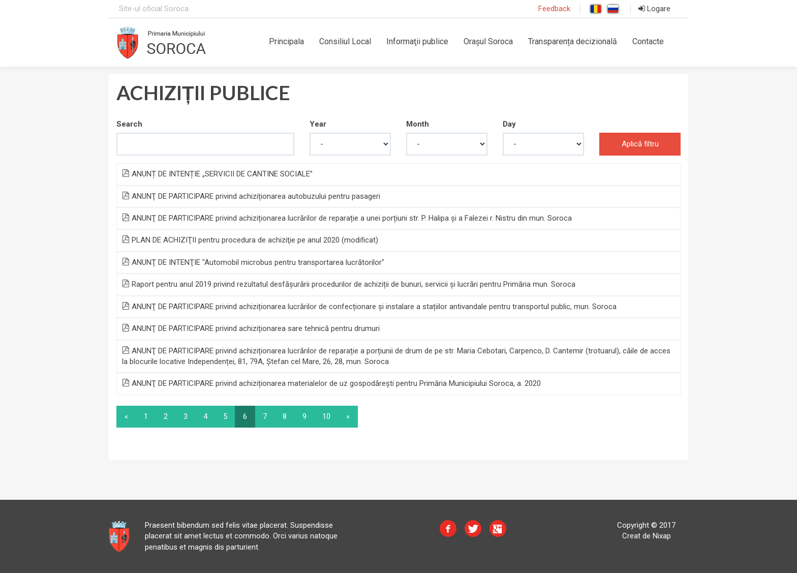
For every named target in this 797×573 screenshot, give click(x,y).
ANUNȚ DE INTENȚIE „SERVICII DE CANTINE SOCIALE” (217, 173)
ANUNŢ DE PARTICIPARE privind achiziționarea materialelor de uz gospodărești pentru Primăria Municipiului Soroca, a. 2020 (331, 383)
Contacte (648, 41)
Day (509, 124)
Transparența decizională (572, 41)
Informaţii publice (417, 41)
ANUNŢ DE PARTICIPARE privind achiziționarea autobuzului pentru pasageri (251, 196)
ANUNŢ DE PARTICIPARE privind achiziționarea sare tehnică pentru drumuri (251, 328)
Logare (654, 8)
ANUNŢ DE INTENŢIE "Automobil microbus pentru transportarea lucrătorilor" (253, 262)
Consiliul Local (345, 41)
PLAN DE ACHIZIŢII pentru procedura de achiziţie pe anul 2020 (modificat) (250, 240)
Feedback (554, 8)
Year (318, 124)
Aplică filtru (640, 143)
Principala (286, 41)
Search (129, 124)
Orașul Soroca (488, 41)
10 (326, 416)
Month (417, 124)
